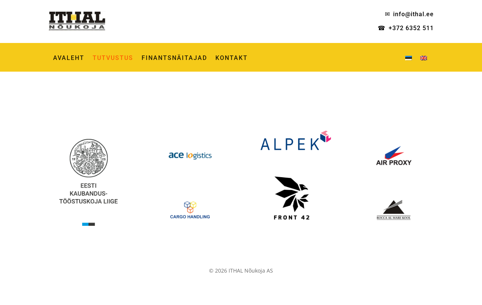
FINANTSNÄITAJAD (174, 58)
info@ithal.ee (413, 14)
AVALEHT (68, 58)
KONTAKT (231, 58)
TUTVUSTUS (113, 58)
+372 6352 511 (411, 28)
